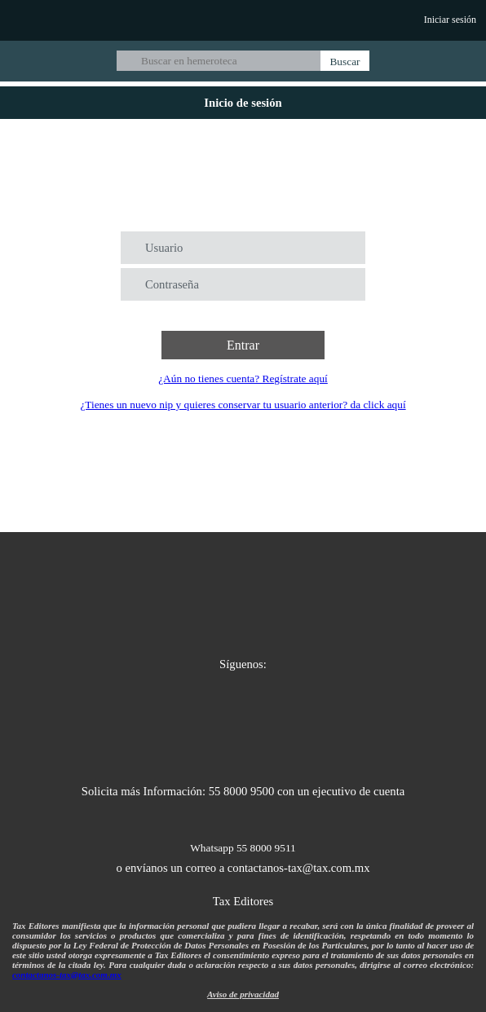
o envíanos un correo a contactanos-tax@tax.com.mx (243, 867)
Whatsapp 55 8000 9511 (242, 848)
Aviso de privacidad (243, 994)
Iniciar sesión (450, 19)
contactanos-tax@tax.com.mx (67, 974)
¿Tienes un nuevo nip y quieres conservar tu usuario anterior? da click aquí (242, 404)
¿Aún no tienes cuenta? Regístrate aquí (243, 378)
